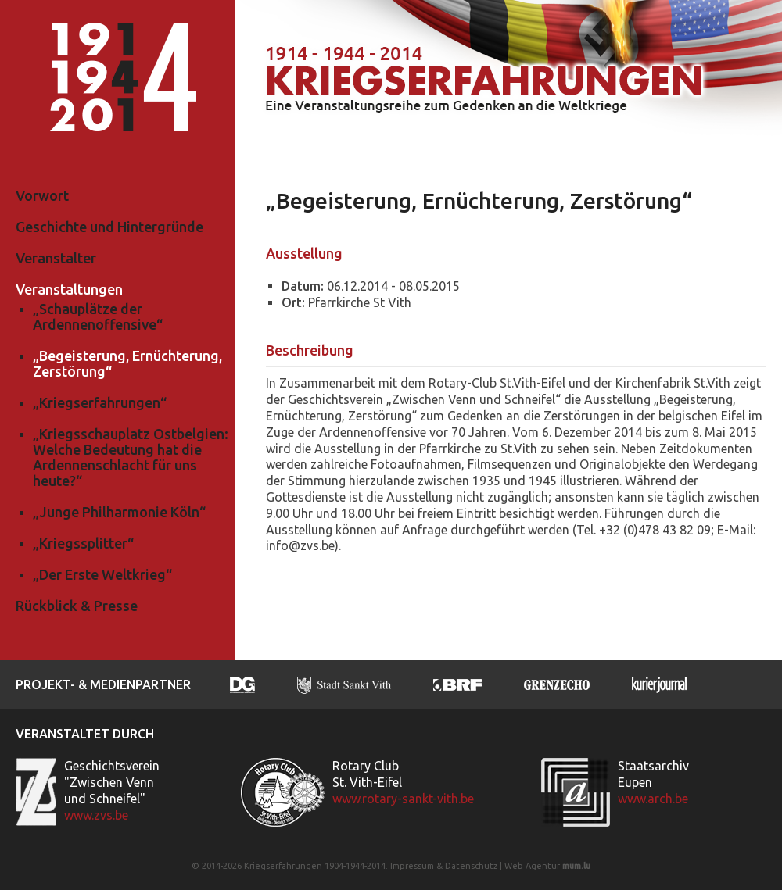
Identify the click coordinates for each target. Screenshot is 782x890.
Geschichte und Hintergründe (109, 226)
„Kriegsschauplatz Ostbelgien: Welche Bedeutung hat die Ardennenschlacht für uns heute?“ (130, 457)
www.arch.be (653, 799)
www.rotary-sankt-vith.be (403, 799)
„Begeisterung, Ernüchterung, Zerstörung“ (127, 363)
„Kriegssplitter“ (83, 543)
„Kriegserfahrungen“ (100, 402)
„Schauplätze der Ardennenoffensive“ (98, 316)
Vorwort (42, 195)
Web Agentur (532, 865)
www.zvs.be (96, 815)
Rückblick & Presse (77, 605)
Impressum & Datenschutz (443, 865)
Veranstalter (56, 258)
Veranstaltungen (69, 289)
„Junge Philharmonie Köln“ (119, 512)
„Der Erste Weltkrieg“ (102, 574)
